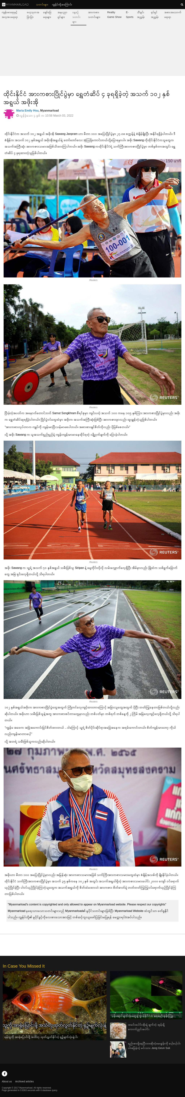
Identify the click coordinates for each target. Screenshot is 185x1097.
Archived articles (24, 1081)
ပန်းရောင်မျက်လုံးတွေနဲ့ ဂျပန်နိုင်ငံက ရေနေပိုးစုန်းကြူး (142, 1015)
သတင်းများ (42, 4)
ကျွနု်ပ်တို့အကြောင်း (62, 4)
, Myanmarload (37, 110)
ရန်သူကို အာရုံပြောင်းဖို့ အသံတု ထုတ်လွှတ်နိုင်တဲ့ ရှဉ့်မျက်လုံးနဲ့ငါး (41, 1036)
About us (7, 1081)
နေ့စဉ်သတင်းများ (76, 17)
